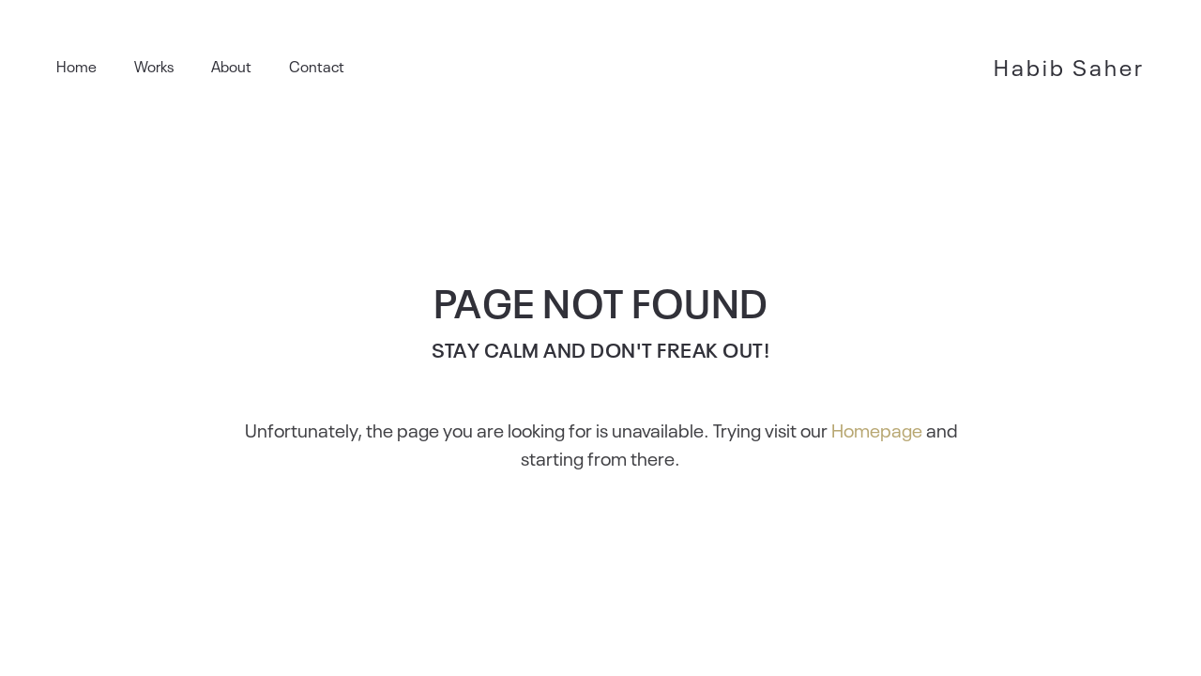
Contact (316, 65)
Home (76, 65)
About (231, 65)
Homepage (876, 429)
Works (154, 65)
